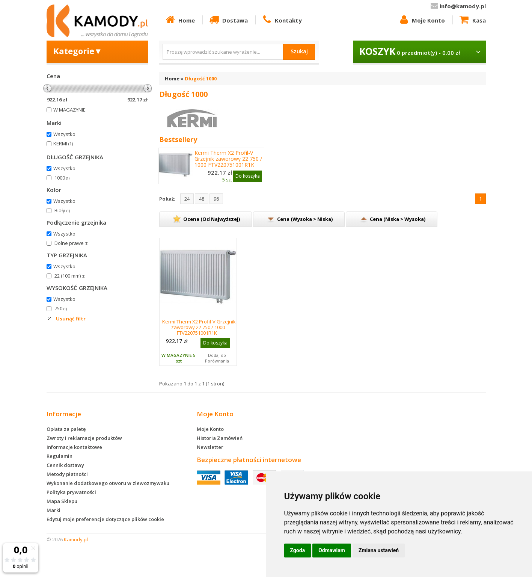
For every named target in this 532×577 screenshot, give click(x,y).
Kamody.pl (76, 539)
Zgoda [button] (297, 550)
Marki (53, 510)
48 (201, 198)
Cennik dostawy (65, 465)
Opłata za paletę (66, 429)
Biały (62, 210)
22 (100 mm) (69, 275)
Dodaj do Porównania (217, 358)
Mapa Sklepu (62, 501)
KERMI (63, 143)
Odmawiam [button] (331, 550)
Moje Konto (421, 19)
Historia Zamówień (220, 438)
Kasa (472, 19)
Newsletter (210, 447)
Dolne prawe (71, 243)
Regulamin (59, 456)
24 (187, 198)
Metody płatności (67, 474)
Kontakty (281, 19)
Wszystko (64, 134)
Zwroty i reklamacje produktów (84, 438)
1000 (61, 177)
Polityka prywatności (71, 492)
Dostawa (228, 19)
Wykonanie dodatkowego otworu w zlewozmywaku (108, 483)
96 (216, 198)
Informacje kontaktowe (74, 447)
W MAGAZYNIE (69, 109)
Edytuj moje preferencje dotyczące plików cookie (105, 519)
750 (60, 308)
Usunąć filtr (71, 318)
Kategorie (77, 50)
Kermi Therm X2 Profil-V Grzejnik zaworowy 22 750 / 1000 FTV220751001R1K (228, 159)
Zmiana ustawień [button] (379, 550)
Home (179, 19)
